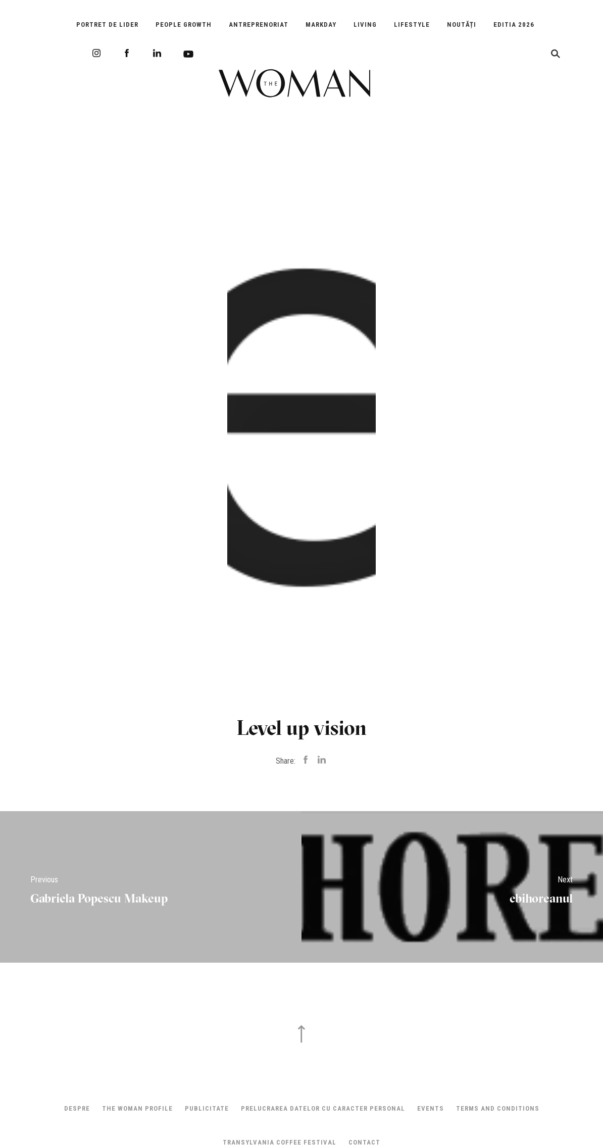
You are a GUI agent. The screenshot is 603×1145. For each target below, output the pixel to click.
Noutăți (461, 24)
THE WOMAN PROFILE (137, 1108)
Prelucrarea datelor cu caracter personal (323, 1108)
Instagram (96, 53)
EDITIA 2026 (513, 24)
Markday (321, 24)
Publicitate (207, 1108)
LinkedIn (157, 53)
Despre (77, 1108)
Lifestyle (412, 24)
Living (365, 24)
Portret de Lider (107, 24)
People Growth (184, 24)
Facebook (127, 53)
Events (430, 1108)
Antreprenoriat (258, 24)
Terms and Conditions (497, 1108)
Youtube (188, 54)
